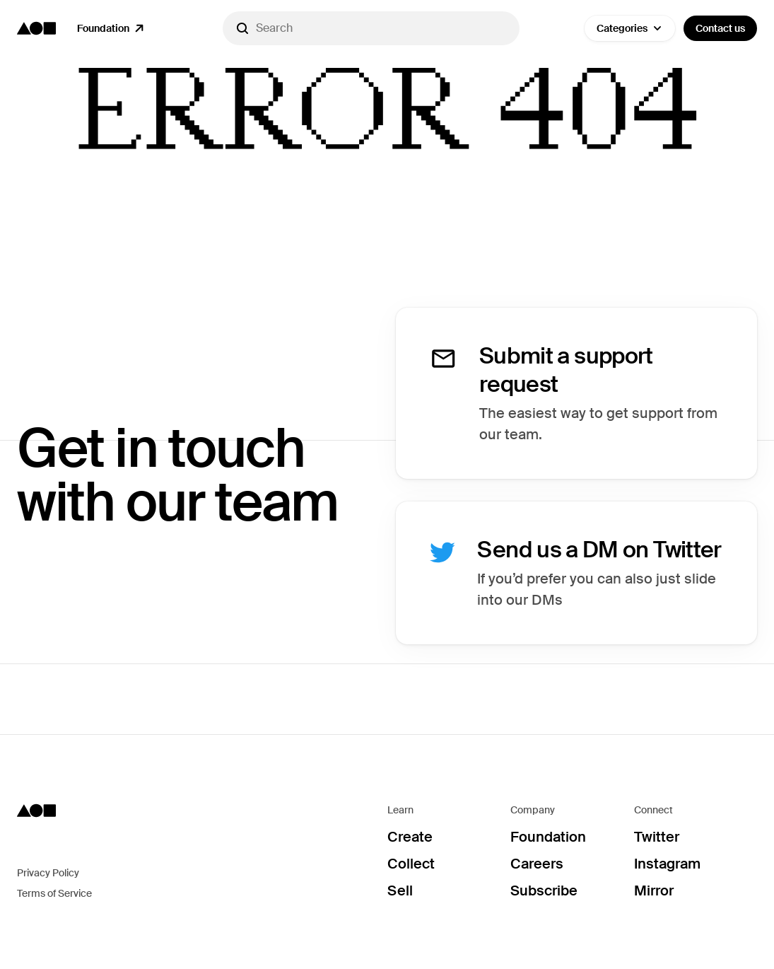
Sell (400, 890)
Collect (411, 863)
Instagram (667, 863)
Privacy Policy (48, 872)
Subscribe (543, 890)
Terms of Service (54, 893)
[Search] (371, 28)
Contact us (720, 28)
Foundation (548, 837)
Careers (536, 863)
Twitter (656, 837)
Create (410, 837)
